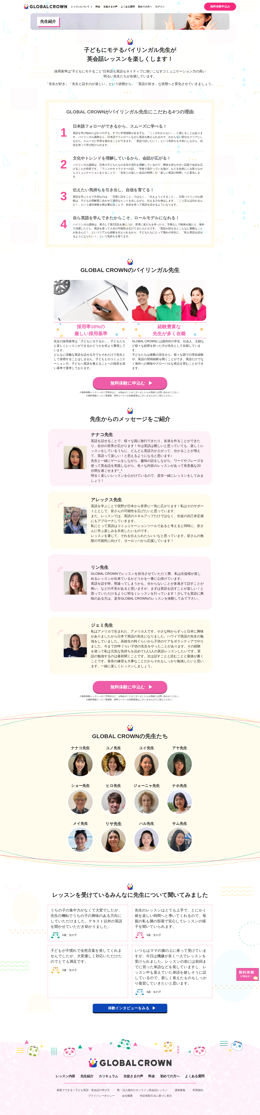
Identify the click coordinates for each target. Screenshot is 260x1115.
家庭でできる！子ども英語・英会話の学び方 (83, 1090)
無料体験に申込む (128, 383)
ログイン (159, 6)
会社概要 (127, 1095)
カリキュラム (108, 1076)
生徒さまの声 (110, 6)
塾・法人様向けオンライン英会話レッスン (142, 1090)
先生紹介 (86, 1076)
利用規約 (198, 1090)
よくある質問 (128, 6)
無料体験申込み (220, 6)
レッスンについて (81, 6)
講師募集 (180, 1090)
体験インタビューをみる (128, 1008)
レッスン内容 (65, 1076)
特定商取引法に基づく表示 (156, 1095)
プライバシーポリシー (101, 1095)
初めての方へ (145, 6)
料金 (98, 6)
